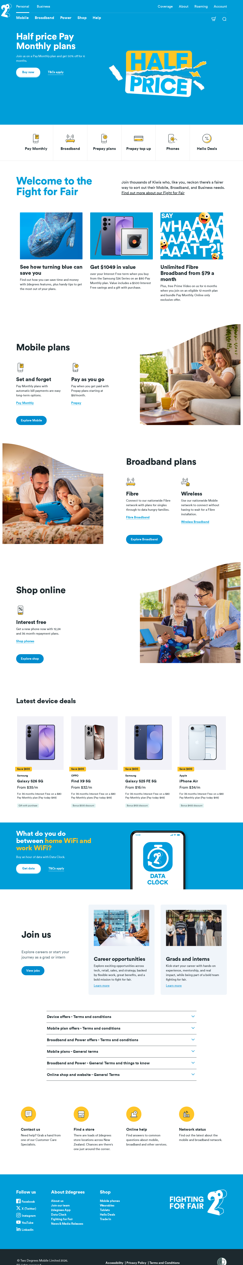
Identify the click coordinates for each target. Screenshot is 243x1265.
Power (65, 18)
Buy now (28, 72)
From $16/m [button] (135, 787)
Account (220, 6)
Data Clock (58, 1214)
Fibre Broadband (138, 517)
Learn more (102, 985)
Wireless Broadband (195, 521)
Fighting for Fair (62, 1219)
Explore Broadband (144, 539)
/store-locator (95, 1128)
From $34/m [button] (189, 787)
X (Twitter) (29, 1208)
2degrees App (60, 1210)
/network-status (200, 1128)
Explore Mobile (31, 420)
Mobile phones (110, 1200)
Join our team (60, 1205)
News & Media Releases (67, 1223)
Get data (28, 868)
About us (57, 1200)
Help (97, 18)
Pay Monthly (25, 403)
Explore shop (30, 658)
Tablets (105, 1210)
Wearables (107, 1205)
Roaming (201, 6)
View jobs (33, 970)
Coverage (165, 6)
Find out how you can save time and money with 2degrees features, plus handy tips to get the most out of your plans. (51, 284)
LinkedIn (27, 1229)
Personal (22, 6)
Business (43, 6)
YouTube (27, 1222)
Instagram (29, 1215)
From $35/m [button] (27, 787)
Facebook (28, 1201)
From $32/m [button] (81, 787)
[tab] (40, 763)
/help (147, 1128)
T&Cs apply (56, 72)
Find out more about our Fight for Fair (153, 193)
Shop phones (25, 641)
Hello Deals (107, 1214)
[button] (40, 743)
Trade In (105, 1219)
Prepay (76, 403)
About (183, 6)
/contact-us (42, 1128)
